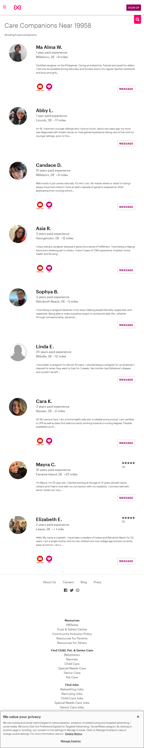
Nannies (72, 659)
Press (97, 582)
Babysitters (72, 654)
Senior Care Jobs (72, 707)
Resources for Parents (72, 638)
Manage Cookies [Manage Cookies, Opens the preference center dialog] (71, 741)
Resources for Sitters (72, 642)
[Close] (138, 717)
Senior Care (72, 672)
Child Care (72, 663)
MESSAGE (126, 88)
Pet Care (72, 677)
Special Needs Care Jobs (72, 702)
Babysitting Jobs (72, 689)
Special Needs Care (72, 668)
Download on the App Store (72, 605)
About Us (49, 582)
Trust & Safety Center (72, 629)
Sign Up (134, 7)
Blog (84, 582)
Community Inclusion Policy (72, 633)
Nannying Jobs (72, 693)
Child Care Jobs (72, 698)
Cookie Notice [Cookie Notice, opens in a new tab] (73, 733)
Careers (68, 582)
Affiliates (72, 624)
